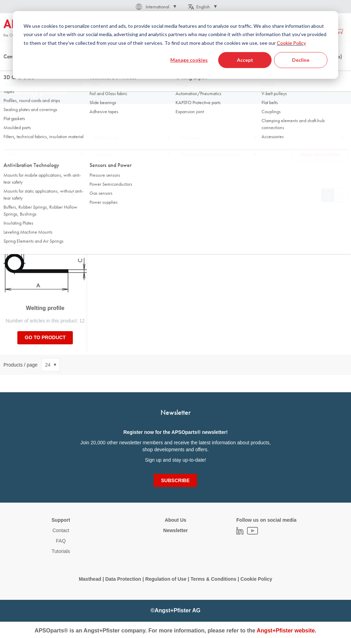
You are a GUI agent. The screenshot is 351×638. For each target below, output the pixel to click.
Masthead (90, 579)
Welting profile (45, 308)
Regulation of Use (166, 579)
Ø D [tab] (271, 137)
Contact (60, 530)
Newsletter (175, 530)
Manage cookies (189, 60)
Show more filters (320, 154)
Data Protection (123, 579)
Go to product (45, 337)
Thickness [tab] (190, 137)
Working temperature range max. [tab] (211, 154)
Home (9, 69)
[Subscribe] (175, 480)
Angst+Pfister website (286, 630)
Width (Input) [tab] (106, 137)
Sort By (11, 195)
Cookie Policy (291, 43)
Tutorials (61, 551)
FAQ (61, 541)
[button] (155, 6)
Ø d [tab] (10, 154)
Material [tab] (14, 137)
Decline (300, 60)
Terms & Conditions (213, 579)
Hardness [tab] (103, 154)
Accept (245, 60)
